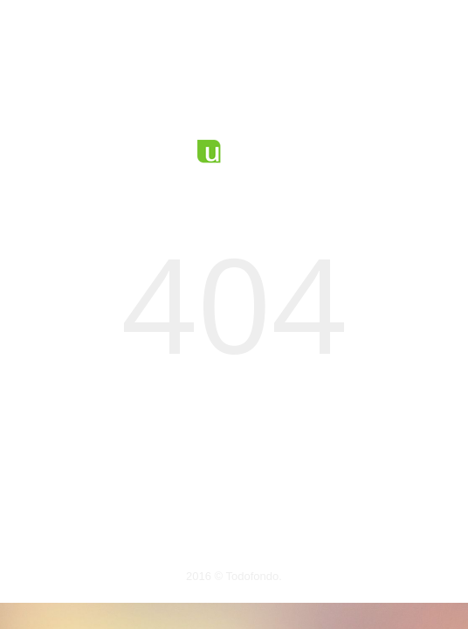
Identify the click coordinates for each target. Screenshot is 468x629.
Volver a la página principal (233, 501)
